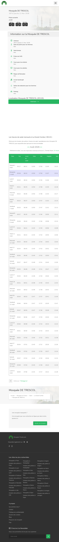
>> (41, 147)
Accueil (13, 395)
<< (28, 147)
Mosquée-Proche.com (17, 437)
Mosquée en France (22, 395)
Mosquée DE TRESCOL (18, 397)
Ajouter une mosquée (40, 423)
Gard (30, 395)
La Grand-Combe (38, 395)
